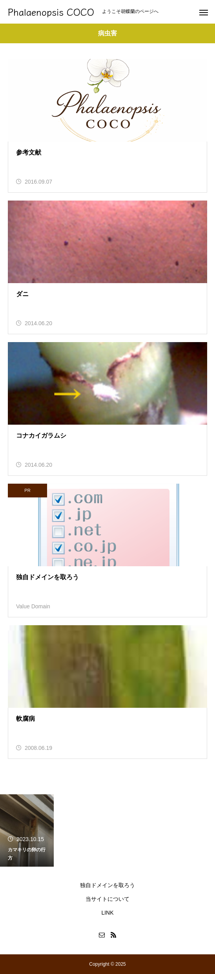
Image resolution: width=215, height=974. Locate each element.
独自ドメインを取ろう (107, 885)
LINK (107, 913)
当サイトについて (107, 899)
